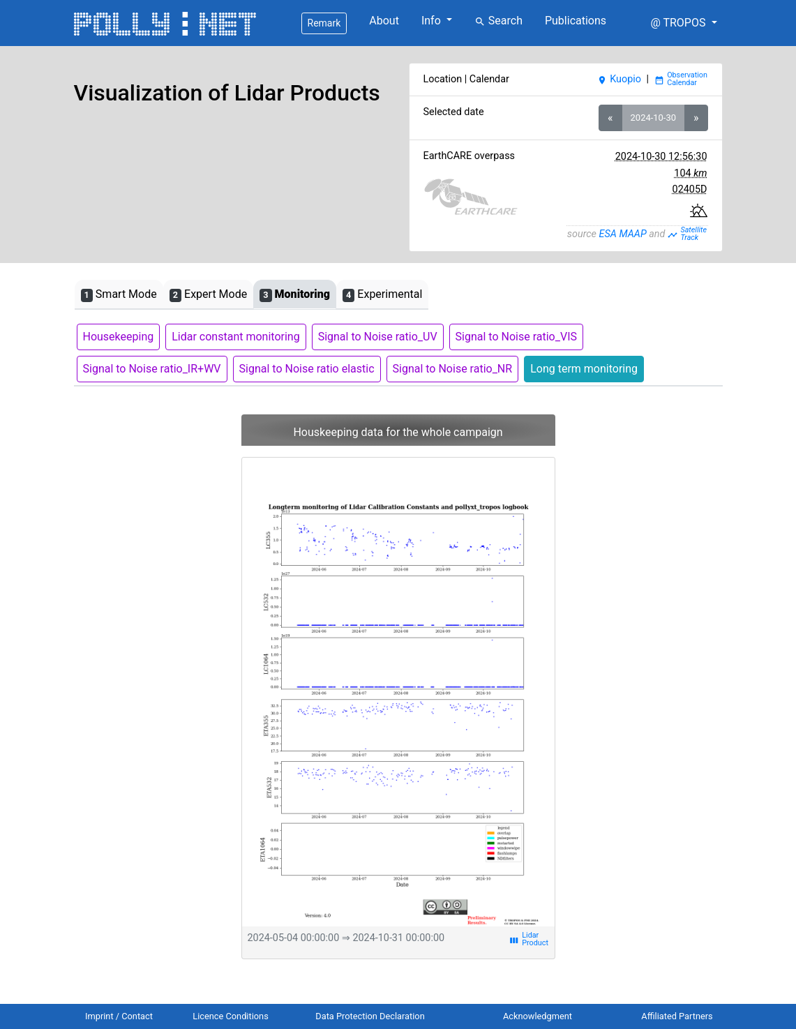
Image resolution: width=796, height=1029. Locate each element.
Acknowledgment (537, 1016)
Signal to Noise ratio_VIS (516, 336)
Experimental (382, 294)
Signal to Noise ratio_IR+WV (152, 368)
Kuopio (619, 79)
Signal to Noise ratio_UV (377, 336)
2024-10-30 (653, 117)
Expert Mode (208, 294)
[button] (683, 23)
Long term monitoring (584, 368)
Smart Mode (119, 294)
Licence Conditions (231, 1016)
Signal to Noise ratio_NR (453, 368)
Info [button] (432, 20)
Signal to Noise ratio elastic (307, 368)
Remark (324, 23)
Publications (575, 20)
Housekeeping (118, 336)
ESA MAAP (623, 234)
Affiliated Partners (676, 1016)
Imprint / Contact (119, 1016)
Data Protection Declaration (369, 1016)
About (384, 20)
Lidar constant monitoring (235, 336)
